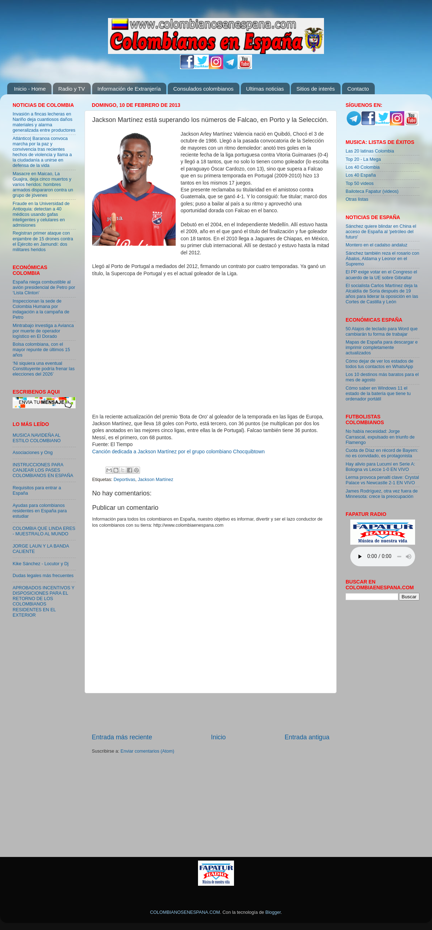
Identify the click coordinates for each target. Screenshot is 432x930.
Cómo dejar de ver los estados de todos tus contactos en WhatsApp (379, 364)
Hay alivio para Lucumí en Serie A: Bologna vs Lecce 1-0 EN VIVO (380, 467)
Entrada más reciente (122, 737)
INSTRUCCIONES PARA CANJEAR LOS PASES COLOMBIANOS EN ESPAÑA (43, 470)
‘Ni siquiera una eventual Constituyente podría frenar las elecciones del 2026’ (44, 369)
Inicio (218, 737)
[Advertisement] (210, 713)
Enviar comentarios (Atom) (147, 751)
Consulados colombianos (203, 89)
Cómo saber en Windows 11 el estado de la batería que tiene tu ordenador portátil (378, 394)
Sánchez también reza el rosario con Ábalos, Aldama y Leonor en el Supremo (382, 259)
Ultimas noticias (265, 89)
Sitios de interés (315, 89)
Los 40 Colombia (363, 167)
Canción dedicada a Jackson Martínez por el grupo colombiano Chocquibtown (178, 451)
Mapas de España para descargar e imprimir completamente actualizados (382, 347)
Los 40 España (361, 175)
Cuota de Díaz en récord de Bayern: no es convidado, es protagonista (382, 453)
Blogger (273, 912)
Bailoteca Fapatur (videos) (372, 191)
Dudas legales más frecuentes (43, 575)
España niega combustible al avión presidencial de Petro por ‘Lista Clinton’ (44, 287)
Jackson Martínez (156, 479)
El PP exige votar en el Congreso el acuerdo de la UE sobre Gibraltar (381, 274)
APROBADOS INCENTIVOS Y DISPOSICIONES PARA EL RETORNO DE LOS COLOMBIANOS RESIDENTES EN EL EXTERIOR (44, 601)
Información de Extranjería (129, 89)
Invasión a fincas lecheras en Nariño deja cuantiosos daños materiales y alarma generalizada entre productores (44, 122)
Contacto (358, 89)
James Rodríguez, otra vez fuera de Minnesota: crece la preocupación (382, 494)
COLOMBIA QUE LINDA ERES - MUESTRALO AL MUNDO (44, 531)
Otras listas (357, 199)
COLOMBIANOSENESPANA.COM (185, 912)
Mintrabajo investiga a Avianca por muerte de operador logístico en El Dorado (43, 331)
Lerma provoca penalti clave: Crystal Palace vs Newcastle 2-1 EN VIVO (382, 480)
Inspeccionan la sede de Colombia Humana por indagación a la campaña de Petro (41, 309)
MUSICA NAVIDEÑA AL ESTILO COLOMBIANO (37, 438)
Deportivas (124, 479)
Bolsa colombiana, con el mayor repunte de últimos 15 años (41, 350)
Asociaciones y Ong (33, 452)
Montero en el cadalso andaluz (377, 245)
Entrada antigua (307, 737)
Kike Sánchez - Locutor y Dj (40, 563)
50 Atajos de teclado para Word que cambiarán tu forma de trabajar (382, 331)
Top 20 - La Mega (363, 159)
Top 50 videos (360, 183)
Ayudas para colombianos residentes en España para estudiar (40, 511)
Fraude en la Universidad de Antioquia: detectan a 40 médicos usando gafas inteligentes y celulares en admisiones (41, 214)
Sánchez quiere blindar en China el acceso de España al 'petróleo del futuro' (381, 232)
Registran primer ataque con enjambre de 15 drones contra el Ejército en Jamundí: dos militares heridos (43, 241)
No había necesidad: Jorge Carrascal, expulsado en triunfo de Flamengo (380, 437)
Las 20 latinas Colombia (370, 151)
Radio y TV (71, 89)
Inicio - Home (30, 89)
